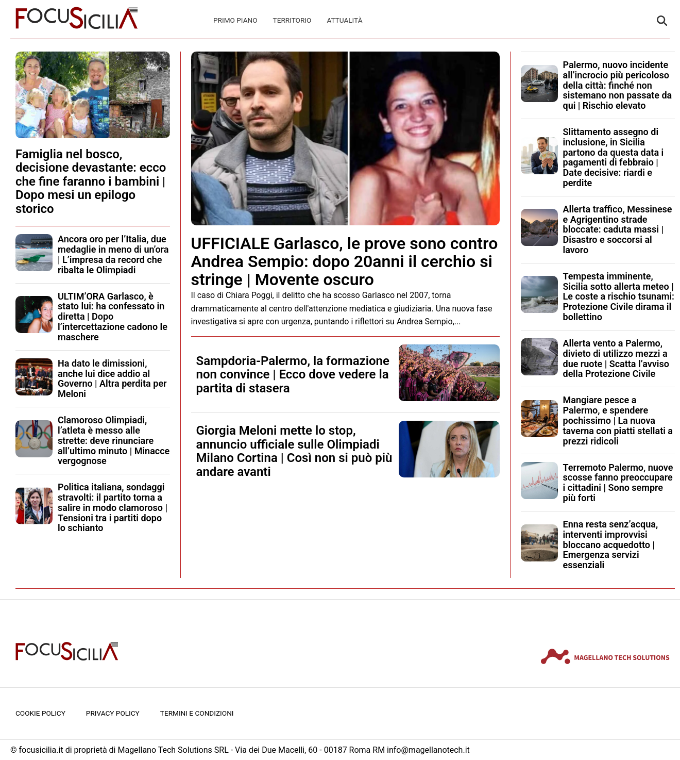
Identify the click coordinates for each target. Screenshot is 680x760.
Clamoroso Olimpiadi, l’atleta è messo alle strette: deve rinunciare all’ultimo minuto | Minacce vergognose (113, 440)
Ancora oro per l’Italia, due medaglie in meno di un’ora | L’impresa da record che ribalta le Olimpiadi (113, 254)
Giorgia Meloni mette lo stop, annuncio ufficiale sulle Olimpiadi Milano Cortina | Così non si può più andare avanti (294, 450)
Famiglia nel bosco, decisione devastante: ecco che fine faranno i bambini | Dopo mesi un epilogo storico (90, 181)
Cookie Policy (40, 713)
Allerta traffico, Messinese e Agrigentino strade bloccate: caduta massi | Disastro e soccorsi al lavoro (617, 229)
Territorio (292, 20)
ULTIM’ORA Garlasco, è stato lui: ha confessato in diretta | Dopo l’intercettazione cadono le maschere (112, 316)
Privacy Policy (113, 713)
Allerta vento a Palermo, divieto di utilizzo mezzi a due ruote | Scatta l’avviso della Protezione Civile (616, 358)
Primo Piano (235, 20)
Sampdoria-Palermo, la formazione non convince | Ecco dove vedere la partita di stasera (292, 374)
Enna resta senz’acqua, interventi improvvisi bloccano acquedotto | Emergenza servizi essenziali (610, 544)
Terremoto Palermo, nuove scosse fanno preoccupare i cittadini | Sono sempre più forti (618, 482)
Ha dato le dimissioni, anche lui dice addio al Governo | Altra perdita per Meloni (112, 378)
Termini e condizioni (197, 713)
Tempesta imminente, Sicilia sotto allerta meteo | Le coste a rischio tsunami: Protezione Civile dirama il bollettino (619, 296)
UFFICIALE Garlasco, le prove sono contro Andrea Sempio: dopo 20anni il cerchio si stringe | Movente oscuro (344, 261)
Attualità (344, 20)
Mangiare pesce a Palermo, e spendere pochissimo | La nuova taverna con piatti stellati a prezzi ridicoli (618, 420)
